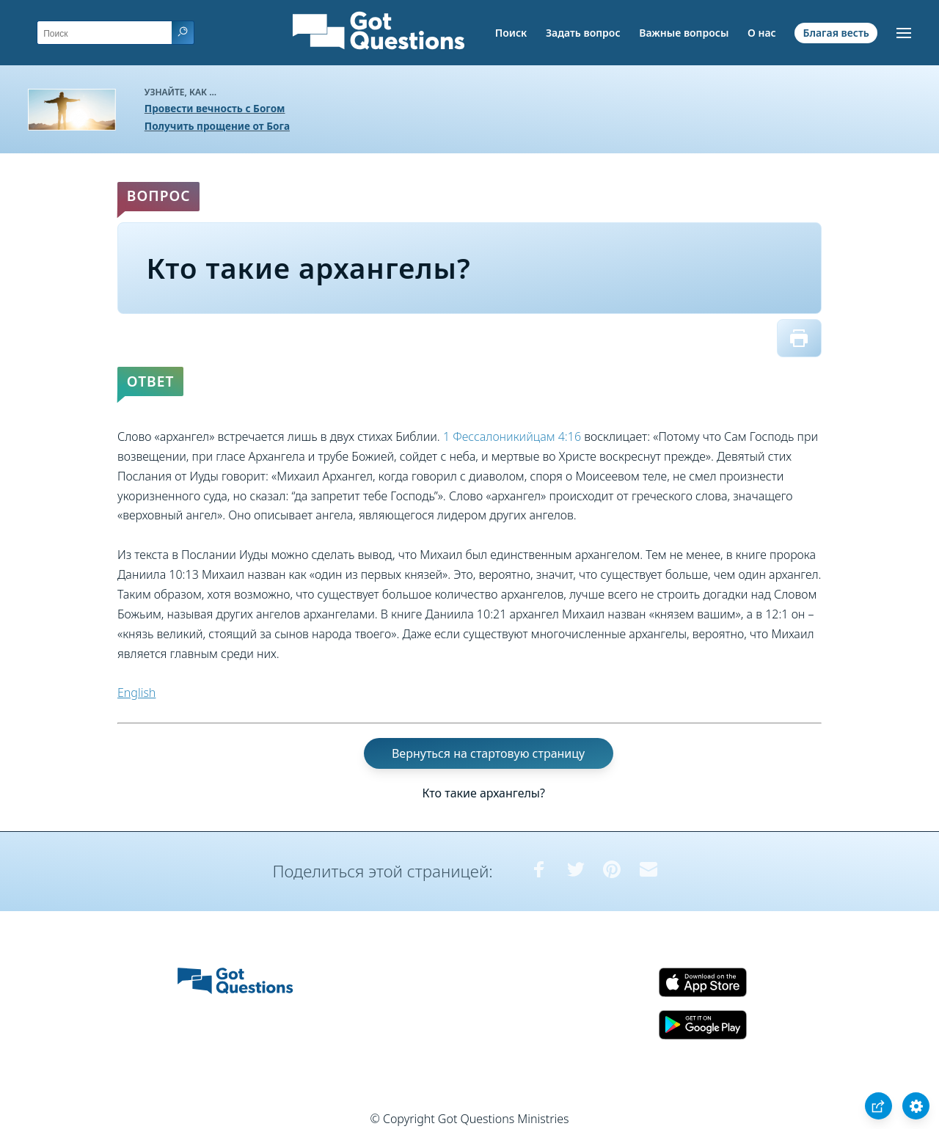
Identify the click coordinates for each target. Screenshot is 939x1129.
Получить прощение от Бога (217, 126)
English (136, 692)
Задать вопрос (583, 33)
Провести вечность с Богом (215, 108)
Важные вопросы (683, 33)
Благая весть (836, 33)
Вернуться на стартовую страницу (488, 753)
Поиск (511, 33)
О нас (762, 33)
